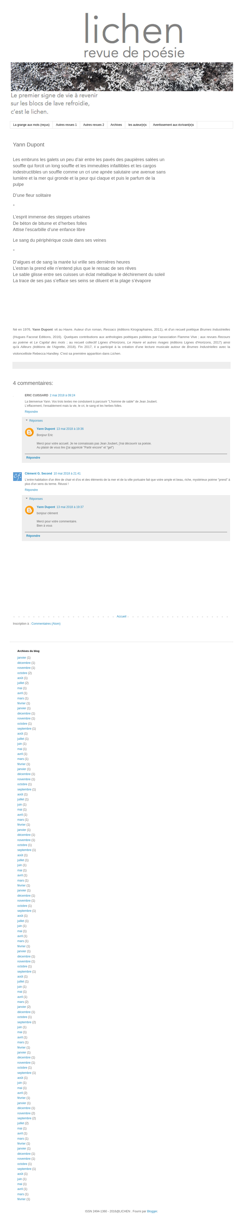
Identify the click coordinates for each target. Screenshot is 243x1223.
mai (19, 688)
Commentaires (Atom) (46, 623)
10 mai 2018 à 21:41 (67, 473)
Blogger (152, 1211)
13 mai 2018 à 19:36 (70, 429)
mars (20, 698)
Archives (116, 125)
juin (19, 744)
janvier (21, 657)
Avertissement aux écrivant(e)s (173, 125)
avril (20, 693)
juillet (20, 683)
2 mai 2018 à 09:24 (62, 395)
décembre (23, 663)
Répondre (31, 411)
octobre (22, 673)
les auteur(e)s (137, 125)
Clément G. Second (38, 473)
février (21, 703)
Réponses (36, 420)
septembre (24, 728)
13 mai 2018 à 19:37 (70, 507)
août (20, 678)
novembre (23, 668)
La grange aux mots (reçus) (31, 125)
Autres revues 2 (93, 125)
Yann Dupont (46, 429)
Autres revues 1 (66, 125)
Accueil (121, 616)
